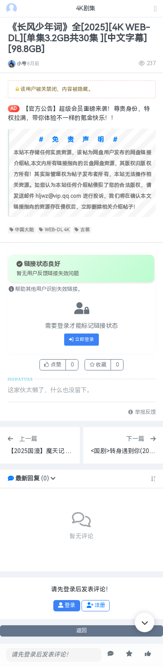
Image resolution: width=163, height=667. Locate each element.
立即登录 (81, 339)
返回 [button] (81, 630)
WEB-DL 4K (54, 230)
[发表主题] (155, 9)
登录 (66, 605)
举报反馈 (141, 412)
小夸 (21, 63)
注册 (96, 605)
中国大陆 (22, 230)
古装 (82, 230)
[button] (52, 478)
